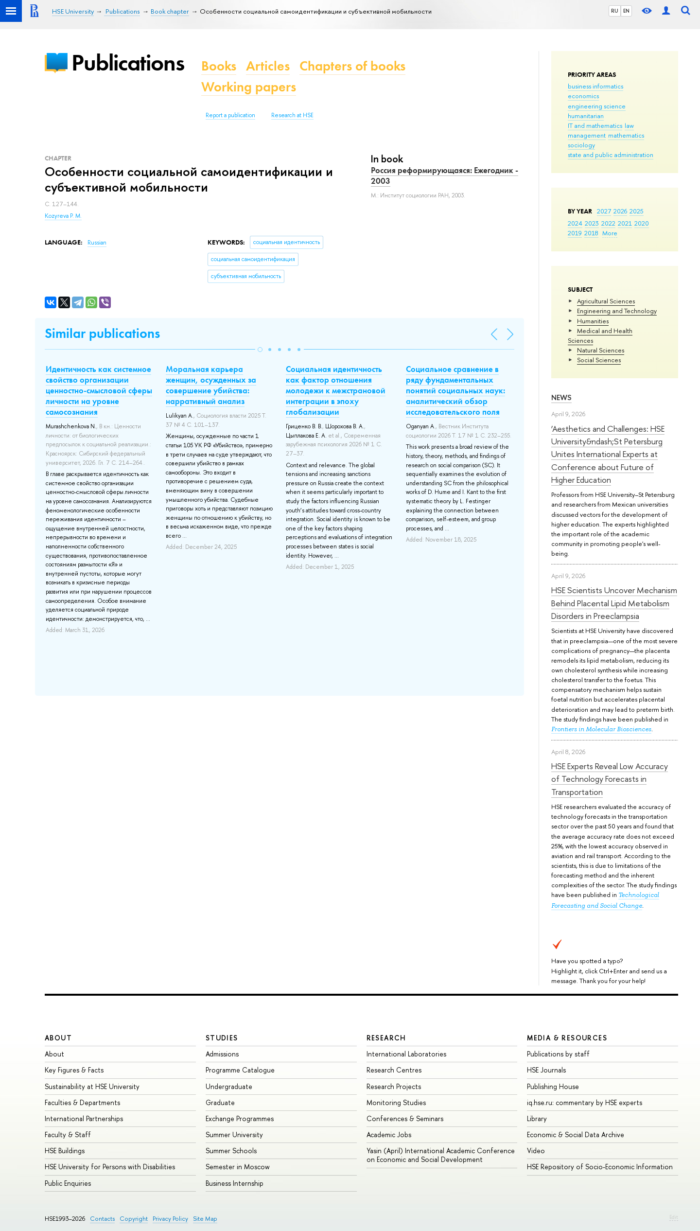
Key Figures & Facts (74, 1069)
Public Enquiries (68, 1183)
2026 (620, 211)
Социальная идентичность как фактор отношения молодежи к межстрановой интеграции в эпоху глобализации (335, 390)
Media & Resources (567, 1037)
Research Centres (394, 1069)
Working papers (248, 86)
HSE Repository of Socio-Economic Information (600, 1166)
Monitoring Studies (396, 1102)
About (58, 1037)
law (629, 125)
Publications (127, 62)
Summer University (234, 1134)
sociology (581, 145)
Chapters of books (352, 65)
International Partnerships (84, 1118)
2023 (592, 223)
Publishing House (553, 1086)
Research (386, 1037)
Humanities (593, 321)
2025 (637, 211)
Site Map (205, 1218)
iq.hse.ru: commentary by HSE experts (584, 1102)
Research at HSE (292, 115)
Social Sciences (599, 359)
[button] (260, 349)
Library (537, 1118)
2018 (591, 233)
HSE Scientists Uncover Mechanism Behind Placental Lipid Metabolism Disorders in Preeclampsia (614, 602)
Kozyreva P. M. (63, 216)
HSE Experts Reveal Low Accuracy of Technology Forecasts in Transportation (609, 778)
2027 (604, 211)
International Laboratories (406, 1053)
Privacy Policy (170, 1218)
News (561, 397)
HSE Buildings (65, 1150)
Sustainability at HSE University (92, 1086)
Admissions (222, 1053)
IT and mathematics (595, 125)
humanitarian (586, 115)
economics (583, 95)
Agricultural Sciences (606, 301)
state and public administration (610, 154)
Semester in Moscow (238, 1166)
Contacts (102, 1218)
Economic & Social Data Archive (575, 1134)
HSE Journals (546, 1069)
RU (614, 10)
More (609, 233)
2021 (625, 223)
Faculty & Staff (68, 1134)
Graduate (220, 1102)
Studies (222, 1037)
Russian (97, 242)
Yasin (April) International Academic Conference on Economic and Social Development (441, 1155)
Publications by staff (558, 1053)
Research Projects (394, 1086)
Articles (268, 65)
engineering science (597, 106)
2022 (608, 223)
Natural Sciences (600, 350)
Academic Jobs (389, 1134)
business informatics (595, 86)
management (587, 135)
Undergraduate (229, 1086)
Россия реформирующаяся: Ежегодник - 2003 (444, 175)
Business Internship (234, 1183)
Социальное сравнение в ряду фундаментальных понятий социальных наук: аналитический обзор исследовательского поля (455, 390)
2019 (575, 233)
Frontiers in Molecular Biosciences (601, 729)
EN (626, 10)
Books (218, 65)
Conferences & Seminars (405, 1118)
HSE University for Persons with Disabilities (110, 1166)
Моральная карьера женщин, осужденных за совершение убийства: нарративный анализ (211, 385)
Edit (673, 1216)
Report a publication (230, 115)
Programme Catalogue (240, 1069)
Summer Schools (231, 1150)
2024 (575, 223)
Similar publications (102, 333)
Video (536, 1150)
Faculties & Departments (82, 1102)
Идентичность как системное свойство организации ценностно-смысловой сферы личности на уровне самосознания (99, 390)
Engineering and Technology (617, 310)
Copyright (134, 1218)
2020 (641, 223)
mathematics (626, 135)
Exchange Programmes (240, 1118)
